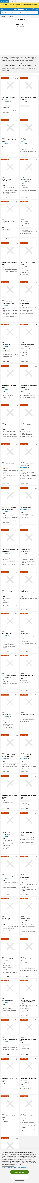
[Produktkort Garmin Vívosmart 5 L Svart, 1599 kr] (29, 180)
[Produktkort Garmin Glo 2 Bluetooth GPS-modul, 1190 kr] (10, 676)
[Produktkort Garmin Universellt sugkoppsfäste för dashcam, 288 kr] (29, 386)
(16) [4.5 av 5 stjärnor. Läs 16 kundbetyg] (29, 607)
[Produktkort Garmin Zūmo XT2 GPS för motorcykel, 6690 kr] (10, 180)
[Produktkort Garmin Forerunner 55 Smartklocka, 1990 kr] (10, 1040)
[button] (23, 27)
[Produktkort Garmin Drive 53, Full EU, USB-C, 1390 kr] (29, 345)
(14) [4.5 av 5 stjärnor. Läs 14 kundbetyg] (10, 156)
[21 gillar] (16, 458)
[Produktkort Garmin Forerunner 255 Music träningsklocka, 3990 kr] (29, 756)
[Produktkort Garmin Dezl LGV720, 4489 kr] (29, 634)
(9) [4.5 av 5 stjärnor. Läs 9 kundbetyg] (28, 771)
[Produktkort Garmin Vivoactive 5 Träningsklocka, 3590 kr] (10, 877)
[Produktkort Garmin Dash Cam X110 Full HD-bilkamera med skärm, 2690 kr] (10, 756)
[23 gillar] (16, 586)
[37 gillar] (35, 1110)
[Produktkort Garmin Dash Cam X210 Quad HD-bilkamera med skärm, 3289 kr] (10, 508)
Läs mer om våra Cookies (8, 1167)
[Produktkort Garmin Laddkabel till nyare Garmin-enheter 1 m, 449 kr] (10, 222)
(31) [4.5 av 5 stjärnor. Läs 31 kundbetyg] (10, 479)
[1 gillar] (17, 296)
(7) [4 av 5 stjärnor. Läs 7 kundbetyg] (9, 771)
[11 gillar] (16, 870)
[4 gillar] (17, 173)
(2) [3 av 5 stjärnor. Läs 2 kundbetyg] (28, 156)
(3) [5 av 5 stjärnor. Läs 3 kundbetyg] (9, 196)
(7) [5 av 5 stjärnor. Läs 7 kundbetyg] (28, 566)
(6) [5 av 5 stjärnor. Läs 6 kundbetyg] (28, 402)
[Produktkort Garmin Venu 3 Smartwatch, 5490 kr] (10, 634)
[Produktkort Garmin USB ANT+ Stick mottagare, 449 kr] (29, 593)
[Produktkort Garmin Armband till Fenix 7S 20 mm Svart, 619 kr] (10, 1117)
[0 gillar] (36, 256)
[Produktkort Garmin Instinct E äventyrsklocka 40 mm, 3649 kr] (10, 263)
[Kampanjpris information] (29, 362)
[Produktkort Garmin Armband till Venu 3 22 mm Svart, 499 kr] (29, 676)
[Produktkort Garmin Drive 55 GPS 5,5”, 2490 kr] (29, 919)
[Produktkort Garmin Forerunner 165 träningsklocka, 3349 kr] (10, 919)
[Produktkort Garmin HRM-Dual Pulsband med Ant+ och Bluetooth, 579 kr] (10, 550)
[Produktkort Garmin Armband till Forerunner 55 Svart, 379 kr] (10, 1079)
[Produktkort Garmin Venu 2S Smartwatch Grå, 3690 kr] (29, 1117)
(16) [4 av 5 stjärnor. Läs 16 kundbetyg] (10, 114)
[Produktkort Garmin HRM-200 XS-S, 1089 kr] (29, 222)
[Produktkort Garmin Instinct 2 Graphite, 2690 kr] (29, 508)
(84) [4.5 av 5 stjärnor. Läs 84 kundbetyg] (10, 566)
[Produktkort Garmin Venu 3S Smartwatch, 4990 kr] (10, 1001)
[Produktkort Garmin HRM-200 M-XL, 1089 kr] (10, 345)
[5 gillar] (36, 215)
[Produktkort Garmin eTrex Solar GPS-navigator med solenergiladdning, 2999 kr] (29, 1001)
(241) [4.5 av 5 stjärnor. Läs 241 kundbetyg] (29, 114)
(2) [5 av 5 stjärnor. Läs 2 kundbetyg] (28, 279)
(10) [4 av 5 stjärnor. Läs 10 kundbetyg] (10, 690)
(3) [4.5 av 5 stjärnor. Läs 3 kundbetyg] (9, 318)
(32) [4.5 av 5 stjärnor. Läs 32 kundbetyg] (10, 607)
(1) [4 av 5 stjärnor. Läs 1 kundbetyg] (28, 1095)
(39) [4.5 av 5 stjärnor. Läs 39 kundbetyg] (29, 359)
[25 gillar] (35, 912)
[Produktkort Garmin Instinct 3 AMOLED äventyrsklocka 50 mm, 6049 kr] (10, 303)
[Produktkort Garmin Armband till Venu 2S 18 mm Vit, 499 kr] (29, 1040)
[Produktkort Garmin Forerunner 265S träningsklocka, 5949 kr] (29, 303)
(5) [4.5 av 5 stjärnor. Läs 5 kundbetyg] (28, 1131)
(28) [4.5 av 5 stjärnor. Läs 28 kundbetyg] (29, 440)
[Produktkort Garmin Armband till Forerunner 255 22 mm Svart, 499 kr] (29, 1079)
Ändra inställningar (19, 1180)
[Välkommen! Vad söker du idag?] (20, 13)
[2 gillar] (17, 215)
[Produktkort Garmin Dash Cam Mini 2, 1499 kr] (10, 715)
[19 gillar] (16, 1033)
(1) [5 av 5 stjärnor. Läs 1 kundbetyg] (9, 402)
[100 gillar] (16, 708)
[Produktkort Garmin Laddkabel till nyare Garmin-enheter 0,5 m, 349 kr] (29, 98)
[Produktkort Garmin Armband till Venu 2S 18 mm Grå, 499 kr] (29, 796)
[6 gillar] (36, 994)
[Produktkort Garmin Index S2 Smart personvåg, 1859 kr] (10, 426)
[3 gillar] (36, 133)
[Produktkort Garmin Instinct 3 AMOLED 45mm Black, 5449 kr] (10, 386)
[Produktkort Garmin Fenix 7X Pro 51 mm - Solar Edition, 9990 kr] (29, 263)
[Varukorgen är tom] (37, 9)
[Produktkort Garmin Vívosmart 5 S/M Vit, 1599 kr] (10, 959)
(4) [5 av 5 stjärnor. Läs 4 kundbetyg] (9, 935)
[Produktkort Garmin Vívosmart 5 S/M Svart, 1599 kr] (10, 593)
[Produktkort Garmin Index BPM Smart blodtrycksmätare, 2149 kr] (29, 550)
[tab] (4, 1)
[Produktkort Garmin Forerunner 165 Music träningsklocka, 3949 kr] (29, 877)
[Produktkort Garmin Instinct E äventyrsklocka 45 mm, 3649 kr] (29, 141)
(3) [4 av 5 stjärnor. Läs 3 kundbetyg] (9, 1015)
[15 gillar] (16, 133)
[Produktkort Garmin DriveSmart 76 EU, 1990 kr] (29, 426)
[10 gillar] (16, 627)
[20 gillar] (35, 173)
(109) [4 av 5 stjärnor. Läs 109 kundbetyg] (10, 729)
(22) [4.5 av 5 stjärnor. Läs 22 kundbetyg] (29, 933)
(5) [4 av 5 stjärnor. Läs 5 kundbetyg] (9, 440)
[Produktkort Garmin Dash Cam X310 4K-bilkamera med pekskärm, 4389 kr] (29, 465)
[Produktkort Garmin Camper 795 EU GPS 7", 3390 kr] (10, 465)
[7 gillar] (36, 501)
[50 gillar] (35, 91)
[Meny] (2, 9)
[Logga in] (33, 9)
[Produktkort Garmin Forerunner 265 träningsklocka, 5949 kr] (10, 833)
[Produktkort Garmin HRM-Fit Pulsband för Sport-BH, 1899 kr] (29, 833)
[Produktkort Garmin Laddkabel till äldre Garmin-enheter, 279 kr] (10, 141)
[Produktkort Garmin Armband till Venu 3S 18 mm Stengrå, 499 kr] (10, 796)
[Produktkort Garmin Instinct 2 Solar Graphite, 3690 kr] (29, 715)
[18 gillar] (16, 91)
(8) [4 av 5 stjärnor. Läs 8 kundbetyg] (28, 194)
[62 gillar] (16, 543)
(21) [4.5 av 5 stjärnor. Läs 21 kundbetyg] (10, 1054)
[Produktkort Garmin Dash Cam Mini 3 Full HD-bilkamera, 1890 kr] (10, 98)
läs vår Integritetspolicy (20, 1167)
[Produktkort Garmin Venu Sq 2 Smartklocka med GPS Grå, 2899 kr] (29, 959)
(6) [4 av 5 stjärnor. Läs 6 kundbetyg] (9, 891)
